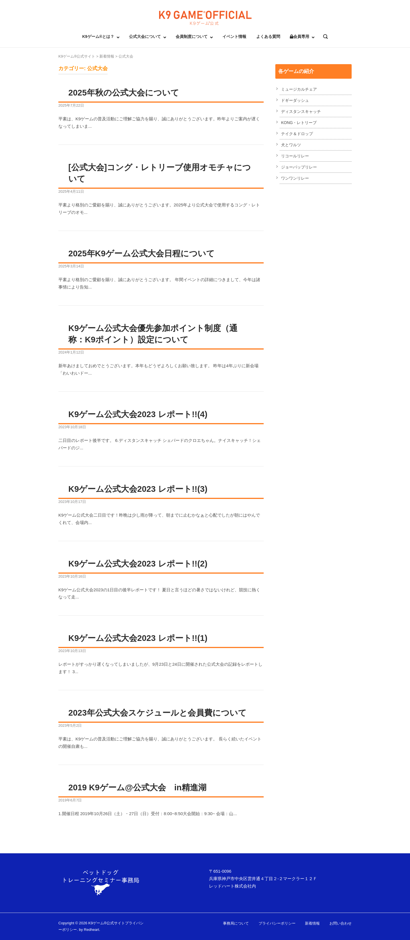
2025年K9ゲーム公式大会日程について (141, 253)
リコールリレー (295, 156)
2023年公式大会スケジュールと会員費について (157, 712)
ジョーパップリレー (299, 167)
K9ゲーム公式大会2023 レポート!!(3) (137, 489)
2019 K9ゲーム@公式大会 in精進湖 (137, 787)
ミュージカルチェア (299, 89)
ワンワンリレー (295, 178)
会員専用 (299, 36)
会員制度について (192, 36)
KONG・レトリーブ (299, 122)
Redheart (91, 929)
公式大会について (145, 36)
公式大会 (125, 56)
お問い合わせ (340, 923)
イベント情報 (234, 36)
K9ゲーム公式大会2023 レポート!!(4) (137, 414)
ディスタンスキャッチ (301, 111)
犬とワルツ (291, 145)
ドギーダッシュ (295, 100)
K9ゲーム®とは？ (98, 36)
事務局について (236, 923)
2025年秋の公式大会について (123, 92)
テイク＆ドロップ (297, 133)
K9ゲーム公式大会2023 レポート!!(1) (137, 638)
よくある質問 (268, 36)
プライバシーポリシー (277, 923)
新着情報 (106, 56)
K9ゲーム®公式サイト (76, 56)
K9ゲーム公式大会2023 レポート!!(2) (137, 563)
